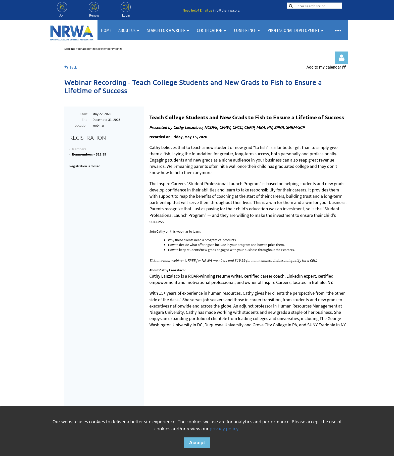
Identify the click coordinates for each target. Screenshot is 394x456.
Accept (197, 442)
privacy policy (224, 428)
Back (73, 67)
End (84, 119)
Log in (341, 58)
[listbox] (327, 67)
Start (83, 114)
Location (81, 125)
